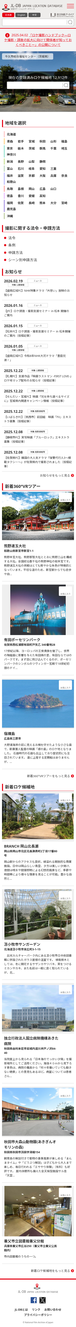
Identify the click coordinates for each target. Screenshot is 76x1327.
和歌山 (11, 182)
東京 (10, 148)
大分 (53, 203)
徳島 (10, 196)
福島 (64, 141)
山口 (53, 189)
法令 (12, 237)
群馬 (43, 148)
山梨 (32, 161)
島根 (21, 189)
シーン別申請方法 (22, 259)
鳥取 (10, 189)
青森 (10, 141)
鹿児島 (11, 209)
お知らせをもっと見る (55, 475)
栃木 (21, 148)
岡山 (32, 189)
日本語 (8, 14)
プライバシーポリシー (38, 1315)
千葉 (53, 148)
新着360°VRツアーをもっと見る (48, 776)
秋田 (43, 141)
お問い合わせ (52, 1309)
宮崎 (64, 203)
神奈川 (11, 154)
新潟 (10, 161)
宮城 (32, 141)
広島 (43, 189)
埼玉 (64, 148)
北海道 (11, 134)
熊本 (43, 203)
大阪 (43, 176)
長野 (21, 161)
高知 (43, 196)
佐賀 (21, 203)
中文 (34, 14)
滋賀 (21, 176)
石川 (21, 169)
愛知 (43, 169)
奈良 (64, 176)
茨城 (32, 148)
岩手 (21, 141)
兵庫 (53, 176)
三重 (53, 169)
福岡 (10, 203)
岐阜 (32, 169)
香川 (21, 196)
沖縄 (10, 216)
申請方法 (15, 252)
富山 (10, 169)
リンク (36, 1309)
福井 (10, 176)
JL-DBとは (21, 1309)
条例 (12, 245)
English (21, 14)
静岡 (43, 161)
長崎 (32, 203)
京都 (32, 176)
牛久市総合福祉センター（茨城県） (27, 56)
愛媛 (32, 196)
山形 (53, 141)
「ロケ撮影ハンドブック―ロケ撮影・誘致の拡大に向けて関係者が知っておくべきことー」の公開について (38, 40)
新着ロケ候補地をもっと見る (50, 1271)
